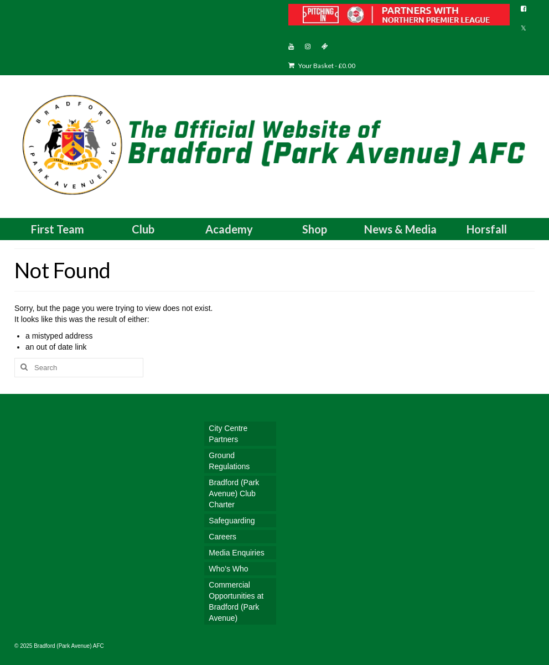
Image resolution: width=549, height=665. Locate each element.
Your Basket (321, 65)
